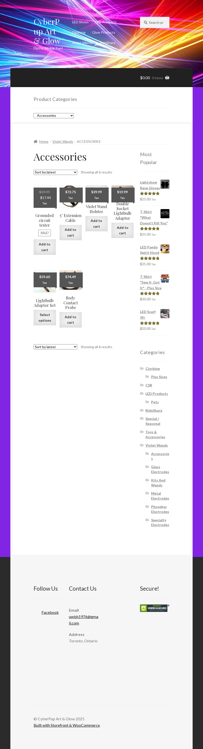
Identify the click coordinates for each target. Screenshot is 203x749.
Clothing (78, 32)
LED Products (106, 22)
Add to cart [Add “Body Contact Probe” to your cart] (70, 320)
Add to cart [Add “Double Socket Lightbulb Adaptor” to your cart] (122, 230)
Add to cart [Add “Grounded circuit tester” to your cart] (44, 247)
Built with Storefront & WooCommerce (67, 725)
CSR (148, 385)
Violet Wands (82, 43)
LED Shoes (80, 22)
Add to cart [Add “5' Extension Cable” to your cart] (70, 232)
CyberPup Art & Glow (47, 31)
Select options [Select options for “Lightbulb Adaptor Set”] (45, 317)
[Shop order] (55, 172)
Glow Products (103, 32)
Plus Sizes (159, 377)
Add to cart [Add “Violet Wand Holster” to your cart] (96, 223)
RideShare (107, 43)
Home (43, 141)
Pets (155, 402)
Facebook (46, 611)
